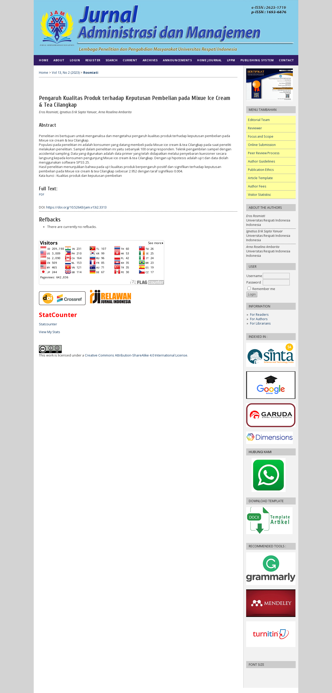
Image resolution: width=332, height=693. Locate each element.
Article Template (260, 178)
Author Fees (257, 186)
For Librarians (260, 323)
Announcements (177, 60)
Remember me (263, 289)
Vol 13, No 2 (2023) (66, 72)
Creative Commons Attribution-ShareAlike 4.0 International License (136, 355)
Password (253, 282)
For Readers (259, 314)
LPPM (231, 60)
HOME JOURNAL (209, 60)
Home (43, 60)
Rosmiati (90, 72)
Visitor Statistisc (259, 194)
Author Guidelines (261, 161)
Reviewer (255, 128)
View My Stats (49, 332)
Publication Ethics (261, 169)
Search (111, 60)
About (59, 60)
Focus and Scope (260, 136)
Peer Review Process (263, 153)
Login (75, 60)
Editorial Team (259, 120)
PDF (41, 194)
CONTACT (286, 60)
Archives (150, 60)
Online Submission (262, 145)
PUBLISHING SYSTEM (257, 60)
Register (92, 60)
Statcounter (48, 324)
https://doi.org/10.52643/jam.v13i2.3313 (76, 207)
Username (254, 276)
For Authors (258, 319)
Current (130, 60)
